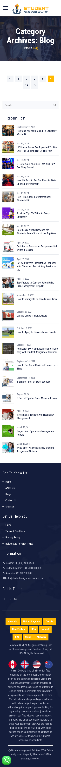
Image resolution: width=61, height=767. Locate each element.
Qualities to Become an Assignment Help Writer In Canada (37, 248)
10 (26, 85)
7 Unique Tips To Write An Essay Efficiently (33, 215)
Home (26, 48)
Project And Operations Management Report (35, 433)
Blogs (8, 494)
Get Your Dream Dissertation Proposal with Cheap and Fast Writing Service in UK (36, 266)
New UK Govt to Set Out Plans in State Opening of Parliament (36, 182)
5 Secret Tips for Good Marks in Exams (37, 398)
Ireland (45, 629)
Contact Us (11, 500)
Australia (12, 621)
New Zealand (19, 629)
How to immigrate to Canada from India (37, 299)
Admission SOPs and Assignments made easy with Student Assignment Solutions (37, 350)
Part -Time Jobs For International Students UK (34, 198)
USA (33, 629)
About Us (10, 488)
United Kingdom (31, 621)
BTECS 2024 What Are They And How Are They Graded (36, 165)
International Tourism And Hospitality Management (35, 416)
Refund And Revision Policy (19, 543)
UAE (17, 637)
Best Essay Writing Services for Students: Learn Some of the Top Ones (36, 231)
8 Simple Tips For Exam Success (33, 381)
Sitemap (9, 506)
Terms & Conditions (15, 531)
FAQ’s (8, 525)
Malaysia (41, 637)
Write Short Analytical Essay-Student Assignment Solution (35, 449)
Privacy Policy (12, 537)
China (28, 637)
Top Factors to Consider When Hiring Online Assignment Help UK (35, 284)
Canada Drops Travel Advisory (32, 315)
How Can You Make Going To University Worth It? (37, 132)
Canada (49, 621)
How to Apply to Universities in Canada (36, 332)
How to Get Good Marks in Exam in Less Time (37, 367)
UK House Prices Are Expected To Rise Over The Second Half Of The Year (37, 149)
